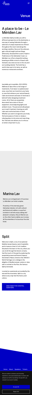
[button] (29, 3)
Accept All (16, 387)
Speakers (18, 369)
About (11, 369)
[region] (16, 383)
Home (5, 369)
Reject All (16, 391)
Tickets (24, 369)
